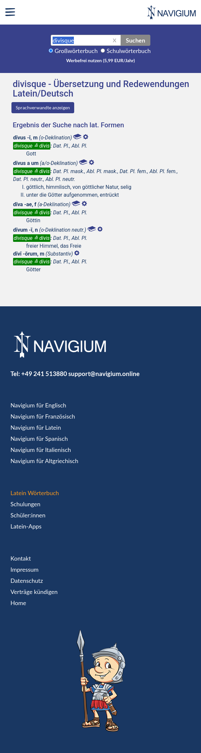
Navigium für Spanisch (39, 438)
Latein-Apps (26, 526)
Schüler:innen (27, 515)
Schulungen (25, 504)
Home (18, 602)
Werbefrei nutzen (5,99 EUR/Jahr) (100, 60)
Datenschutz (26, 580)
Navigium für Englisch (38, 405)
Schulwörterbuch (129, 51)
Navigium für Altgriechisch (44, 460)
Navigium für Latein (35, 427)
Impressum (24, 569)
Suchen (135, 40)
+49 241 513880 (44, 373)
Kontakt (20, 558)
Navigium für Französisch (42, 416)
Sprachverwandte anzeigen (43, 107)
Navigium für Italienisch (40, 449)
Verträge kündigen (34, 591)
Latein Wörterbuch (34, 492)
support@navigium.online (104, 373)
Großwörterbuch (76, 51)
